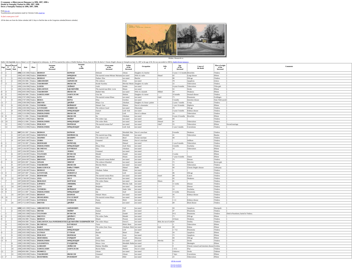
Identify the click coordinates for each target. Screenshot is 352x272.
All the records (176, 261)
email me (42, 13)
